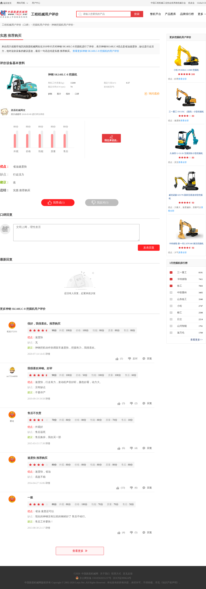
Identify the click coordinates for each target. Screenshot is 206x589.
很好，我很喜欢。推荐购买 (43, 323)
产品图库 (170, 14)
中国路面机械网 (13, 14)
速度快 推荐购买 (37, 457)
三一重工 (182, 272)
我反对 (100, 202)
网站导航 (21, 3)
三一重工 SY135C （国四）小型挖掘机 (186, 111)
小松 (179, 306)
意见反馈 (128, 573)
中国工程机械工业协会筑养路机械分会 (168, 3)
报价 (68, 94)
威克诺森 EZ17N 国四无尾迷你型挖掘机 (186, 197)
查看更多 (79, 550)
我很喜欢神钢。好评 (39, 368)
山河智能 (182, 326)
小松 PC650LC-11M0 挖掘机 (186, 70)
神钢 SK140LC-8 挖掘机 (62, 74)
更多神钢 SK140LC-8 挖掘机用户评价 (22, 308)
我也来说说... (111, 140)
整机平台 (155, 14)
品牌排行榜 (187, 14)
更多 (200, 14)
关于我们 (105, 573)
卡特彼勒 (182, 279)
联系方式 (116, 573)
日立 (179, 319)
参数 (50, 94)
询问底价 (154, 93)
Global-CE (201, 3)
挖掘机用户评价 (41, 24)
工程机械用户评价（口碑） (16, 24)
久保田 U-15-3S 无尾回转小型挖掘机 (186, 153)
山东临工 (182, 299)
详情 (47, 354)
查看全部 (182, 79)
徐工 (179, 286)
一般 (30, 497)
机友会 (191, 3)
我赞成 (56, 202)
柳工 (179, 312)
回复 (149, 358)
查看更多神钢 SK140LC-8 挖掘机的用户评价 (96, 51)
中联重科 (182, 292)
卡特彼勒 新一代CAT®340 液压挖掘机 (186, 243)
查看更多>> (196, 340)
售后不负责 (34, 413)
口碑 (77, 94)
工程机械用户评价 (45, 14)
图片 (59, 94)
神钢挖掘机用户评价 (62, 24)
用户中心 (36, 3)
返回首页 (7, 3)
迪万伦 (180, 332)
